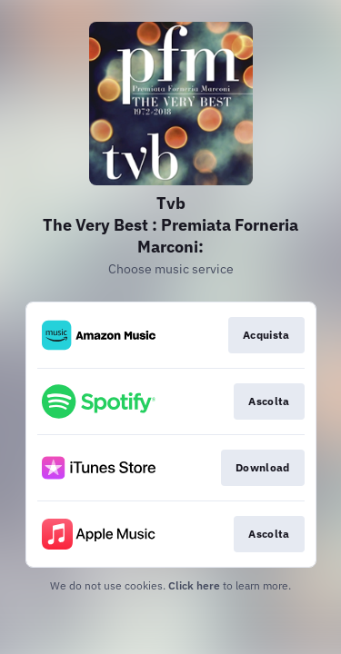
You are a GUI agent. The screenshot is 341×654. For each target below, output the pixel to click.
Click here (194, 585)
